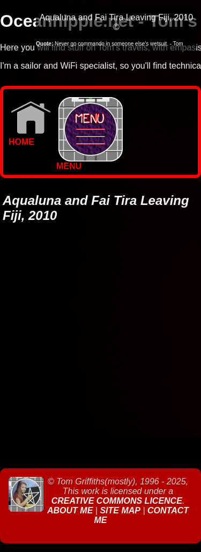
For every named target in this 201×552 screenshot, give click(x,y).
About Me (71, 510)
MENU (89, 162)
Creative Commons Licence (116, 500)
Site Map (120, 510)
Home (30, 138)
